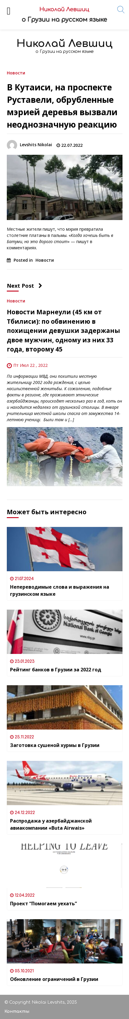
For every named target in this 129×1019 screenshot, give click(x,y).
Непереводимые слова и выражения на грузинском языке (59, 590)
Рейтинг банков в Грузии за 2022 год (55, 669)
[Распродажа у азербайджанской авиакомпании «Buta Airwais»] (64, 783)
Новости (16, 72)
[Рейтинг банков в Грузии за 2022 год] (64, 632)
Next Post (24, 285)
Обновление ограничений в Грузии (54, 979)
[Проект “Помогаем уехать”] (64, 866)
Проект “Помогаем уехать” (43, 903)
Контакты (16, 1011)
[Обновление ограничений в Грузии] (64, 941)
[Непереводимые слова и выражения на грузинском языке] (64, 549)
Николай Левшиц (64, 43)
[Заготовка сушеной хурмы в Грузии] (64, 707)
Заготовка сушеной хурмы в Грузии (54, 745)
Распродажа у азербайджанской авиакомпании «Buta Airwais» (51, 824)
